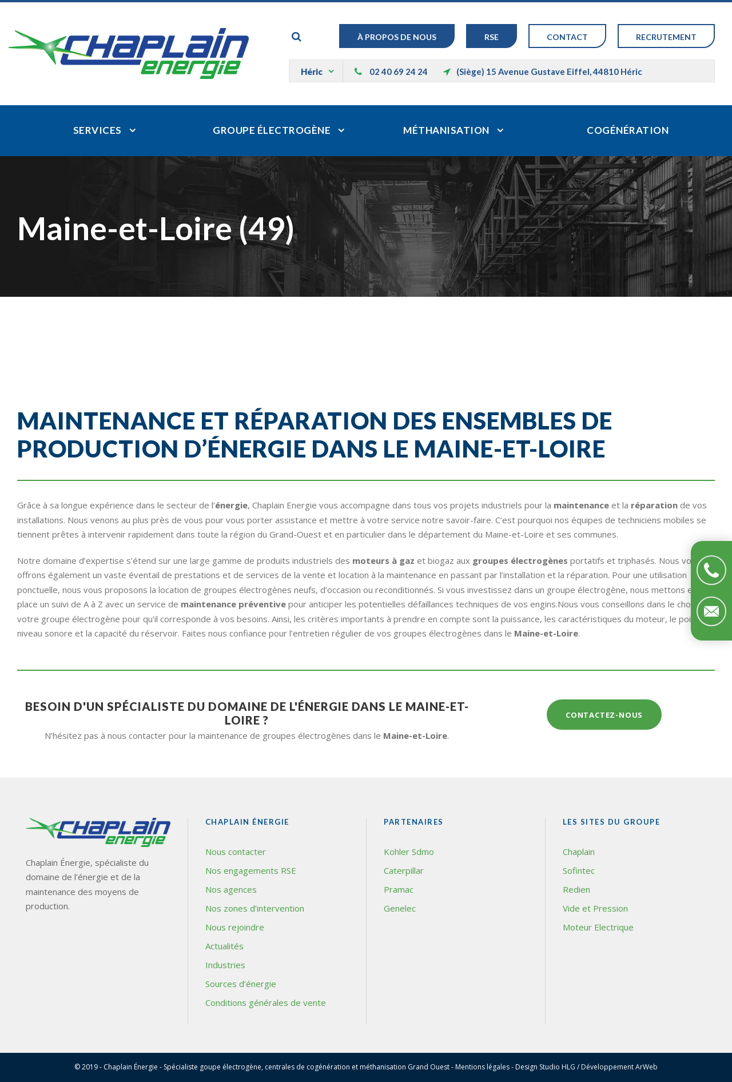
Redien (576, 889)
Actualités (224, 946)
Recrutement (666, 37)
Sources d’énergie (240, 983)
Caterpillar (404, 870)
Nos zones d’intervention (254, 908)
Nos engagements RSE (250, 870)
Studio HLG (557, 1067)
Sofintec (579, 870)
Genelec (400, 908)
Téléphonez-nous (711, 570)
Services (97, 130)
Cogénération (628, 130)
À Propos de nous (396, 37)
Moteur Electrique (598, 927)
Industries (225, 964)
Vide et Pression (595, 908)
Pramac (398, 889)
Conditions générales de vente (265, 1002)
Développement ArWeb (619, 1067)
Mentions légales (482, 1067)
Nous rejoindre (234, 927)
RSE (491, 37)
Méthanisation (446, 130)
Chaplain (579, 851)
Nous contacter (235, 851)
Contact (567, 37)
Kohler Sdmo (409, 851)
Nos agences (231, 889)
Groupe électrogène (272, 130)
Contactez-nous (711, 611)
